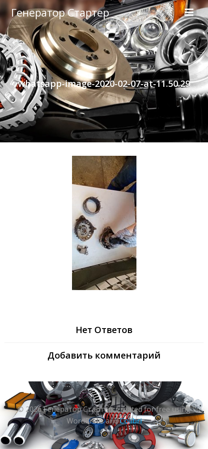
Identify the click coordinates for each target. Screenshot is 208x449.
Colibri (131, 421)
